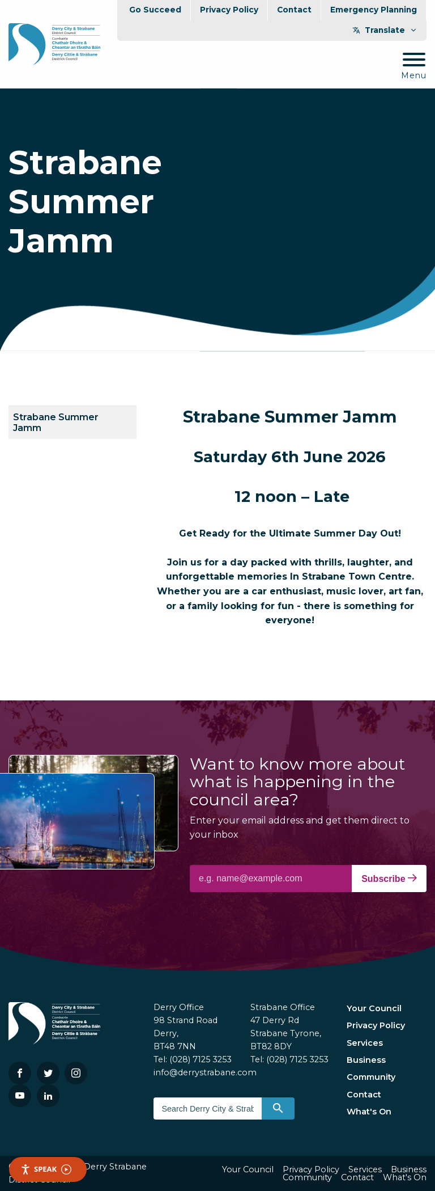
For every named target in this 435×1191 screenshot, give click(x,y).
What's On (369, 1111)
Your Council (374, 1008)
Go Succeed (155, 9)
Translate (384, 30)
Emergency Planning (373, 9)
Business (366, 1060)
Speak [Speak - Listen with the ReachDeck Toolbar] (45, 1169)
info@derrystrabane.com (205, 1072)
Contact (294, 9)
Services (365, 1043)
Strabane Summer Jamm (56, 422)
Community (371, 1077)
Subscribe (389, 878)
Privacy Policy (229, 9)
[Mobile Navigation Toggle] (414, 66)
